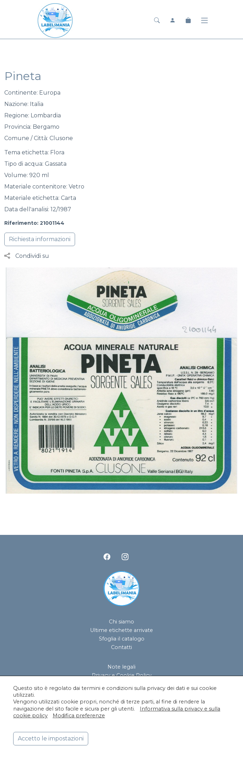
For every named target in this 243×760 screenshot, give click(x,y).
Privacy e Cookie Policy (122, 675)
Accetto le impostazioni (51, 738)
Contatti (121, 647)
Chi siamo (121, 621)
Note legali (121, 667)
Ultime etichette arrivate (121, 630)
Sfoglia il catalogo (121, 639)
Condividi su (26, 256)
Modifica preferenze (79, 715)
